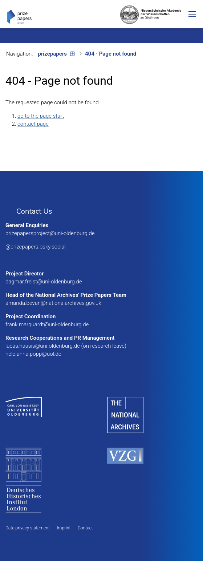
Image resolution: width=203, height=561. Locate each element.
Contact (85, 527)
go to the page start (40, 116)
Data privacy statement (27, 527)
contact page (33, 124)
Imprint (64, 527)
